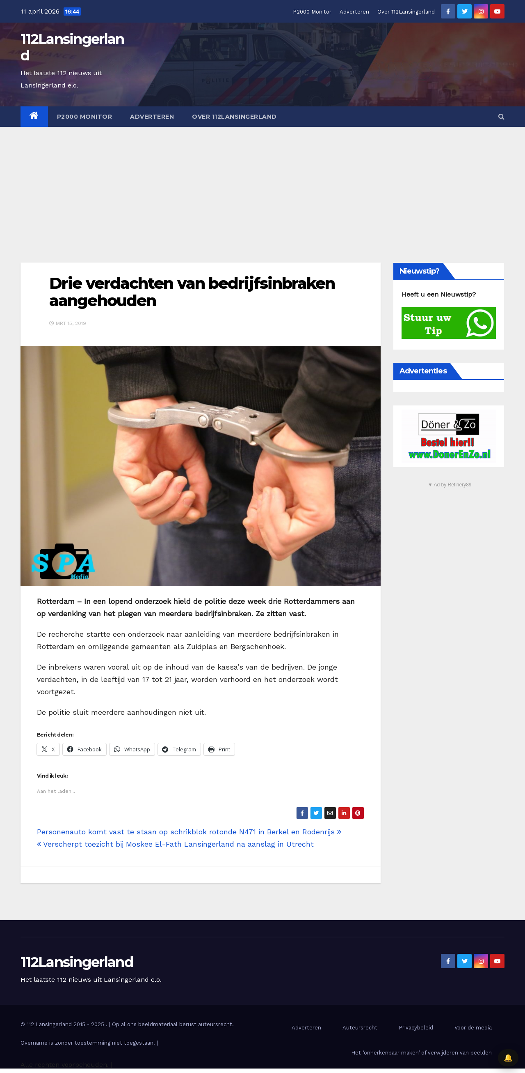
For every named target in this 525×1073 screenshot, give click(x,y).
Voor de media (473, 1028)
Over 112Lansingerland (406, 12)
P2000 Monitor (312, 12)
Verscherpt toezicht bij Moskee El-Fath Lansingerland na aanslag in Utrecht (175, 844)
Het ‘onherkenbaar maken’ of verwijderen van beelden (421, 1053)
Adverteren (354, 12)
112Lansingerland (72, 47)
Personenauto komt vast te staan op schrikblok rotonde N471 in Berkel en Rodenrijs (189, 831)
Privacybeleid (416, 1028)
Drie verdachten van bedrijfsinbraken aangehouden (192, 292)
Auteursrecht (359, 1028)
